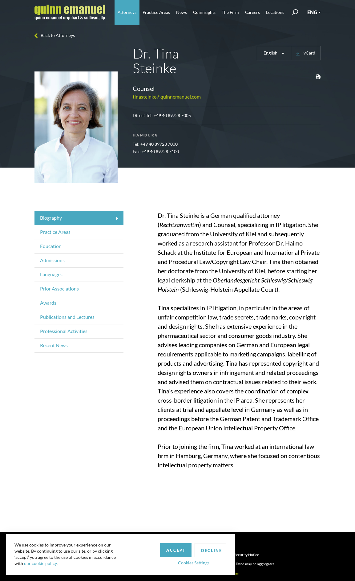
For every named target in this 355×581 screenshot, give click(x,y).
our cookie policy (41, 562)
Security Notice (246, 554)
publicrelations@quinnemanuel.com (209, 573)
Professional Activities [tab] (63, 331)
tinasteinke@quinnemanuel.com (167, 97)
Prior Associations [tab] (59, 288)
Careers (252, 12)
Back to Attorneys (58, 35)
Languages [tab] (51, 274)
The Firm (230, 12)
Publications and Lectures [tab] (67, 317)
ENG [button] (312, 12)
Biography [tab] (51, 218)
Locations (275, 12)
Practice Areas (156, 12)
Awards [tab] (48, 303)
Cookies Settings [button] (160, 560)
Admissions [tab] (52, 260)
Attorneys (127, 12)
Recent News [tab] (54, 345)
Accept (142, 548)
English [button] (271, 52)
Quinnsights (204, 12)
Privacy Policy (215, 554)
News (181, 12)
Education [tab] (51, 246)
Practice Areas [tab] (55, 232)
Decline (179, 548)
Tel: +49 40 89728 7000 (155, 144)
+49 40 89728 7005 (172, 115)
